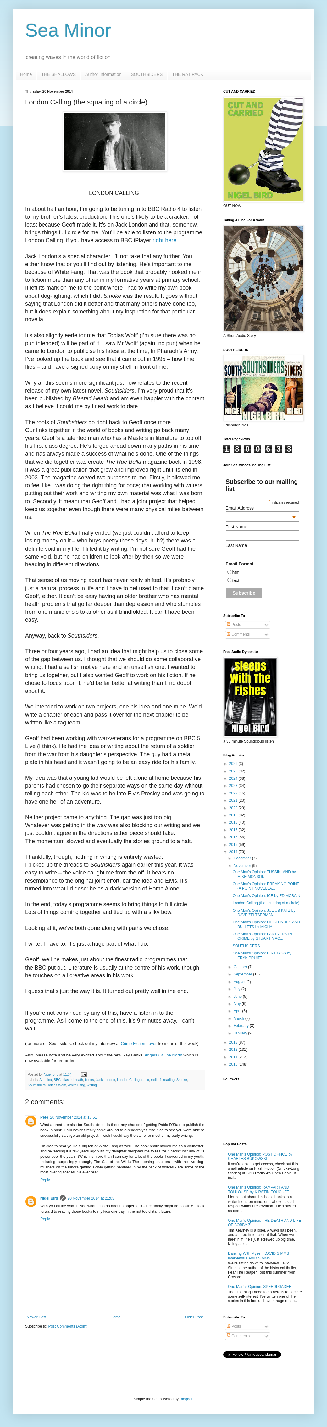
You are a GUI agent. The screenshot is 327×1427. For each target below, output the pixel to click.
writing (92, 1085)
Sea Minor (68, 30)
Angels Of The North (163, 1055)
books (89, 1080)
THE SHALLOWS (58, 74)
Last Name (236, 545)
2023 (234, 785)
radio (145, 1080)
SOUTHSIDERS (147, 74)
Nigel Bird (49, 1198)
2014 (234, 852)
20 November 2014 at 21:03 (91, 1198)
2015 (234, 844)
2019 (234, 815)
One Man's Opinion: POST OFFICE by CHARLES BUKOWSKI (260, 1156)
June (238, 996)
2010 (234, 1064)
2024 (234, 778)
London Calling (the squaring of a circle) (266, 903)
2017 (234, 830)
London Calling (128, 1080)
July (237, 989)
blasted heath (73, 1080)
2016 (234, 837)
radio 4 (156, 1080)
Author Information (103, 74)
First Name (236, 526)
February (242, 1025)
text (236, 580)
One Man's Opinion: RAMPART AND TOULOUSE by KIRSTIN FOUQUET (258, 1189)
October (241, 967)
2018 (234, 822)
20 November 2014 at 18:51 (73, 1117)
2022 (234, 793)
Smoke (181, 1080)
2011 (234, 1057)
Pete (44, 1117)
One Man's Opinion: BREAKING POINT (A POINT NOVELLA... (266, 886)
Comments (238, 634)
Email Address (261, 507)
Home (26, 74)
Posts (234, 625)
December (243, 858)
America (45, 1080)
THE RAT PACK (187, 74)
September (243, 974)
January (241, 1033)
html (236, 572)
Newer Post (36, 1317)
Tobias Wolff (56, 1085)
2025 (234, 771)
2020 (234, 808)
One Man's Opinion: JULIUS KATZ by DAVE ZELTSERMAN (264, 912)
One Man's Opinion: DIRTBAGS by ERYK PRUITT (262, 955)
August (240, 982)
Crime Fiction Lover (139, 1043)
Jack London (105, 1080)
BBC (57, 1080)
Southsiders (37, 1085)
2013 (234, 1042)
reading (169, 1080)
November (243, 865)
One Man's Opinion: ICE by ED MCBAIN (266, 896)
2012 (234, 1049)
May (238, 1004)
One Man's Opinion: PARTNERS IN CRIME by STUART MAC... (262, 936)
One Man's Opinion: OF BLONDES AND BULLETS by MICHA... (266, 924)
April (238, 1011)
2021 (234, 800)
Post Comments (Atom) (67, 1326)
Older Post (194, 1317)
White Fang (76, 1085)
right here (164, 240)
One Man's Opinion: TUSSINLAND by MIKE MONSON (264, 874)
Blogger (186, 1399)
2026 (234, 764)
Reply (45, 1180)
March (239, 1018)
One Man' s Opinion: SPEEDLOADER (259, 1287)
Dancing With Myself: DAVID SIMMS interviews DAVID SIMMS (258, 1255)
